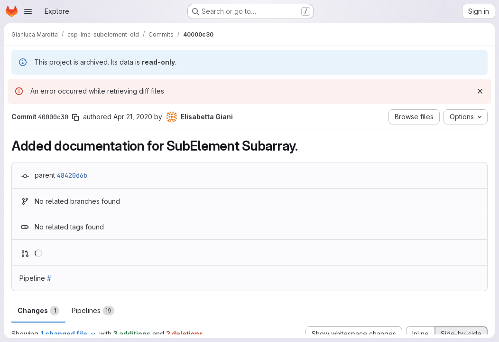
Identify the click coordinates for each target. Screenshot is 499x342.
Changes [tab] (38, 310)
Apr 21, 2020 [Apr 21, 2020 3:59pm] (132, 117)
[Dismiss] (480, 91)
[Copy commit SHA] (75, 117)
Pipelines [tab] (93, 310)
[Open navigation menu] (28, 11)
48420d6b (72, 175)
